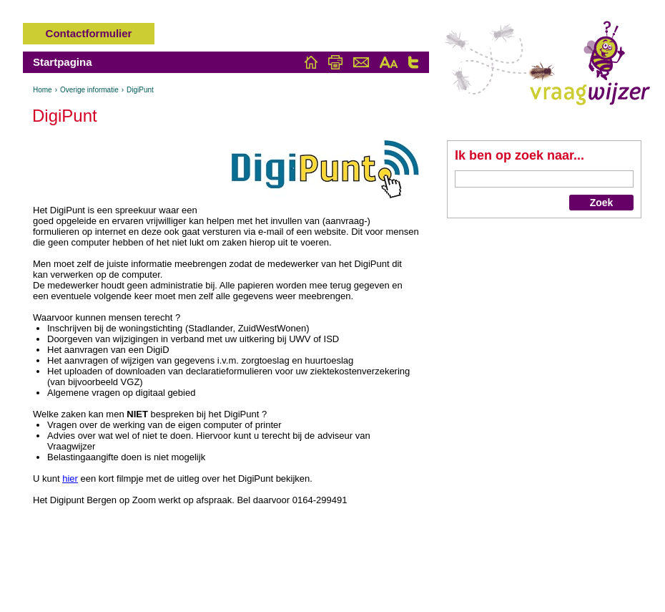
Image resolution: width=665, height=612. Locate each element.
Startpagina (62, 62)
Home (42, 90)
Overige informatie (89, 90)
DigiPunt (140, 90)
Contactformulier (89, 33)
